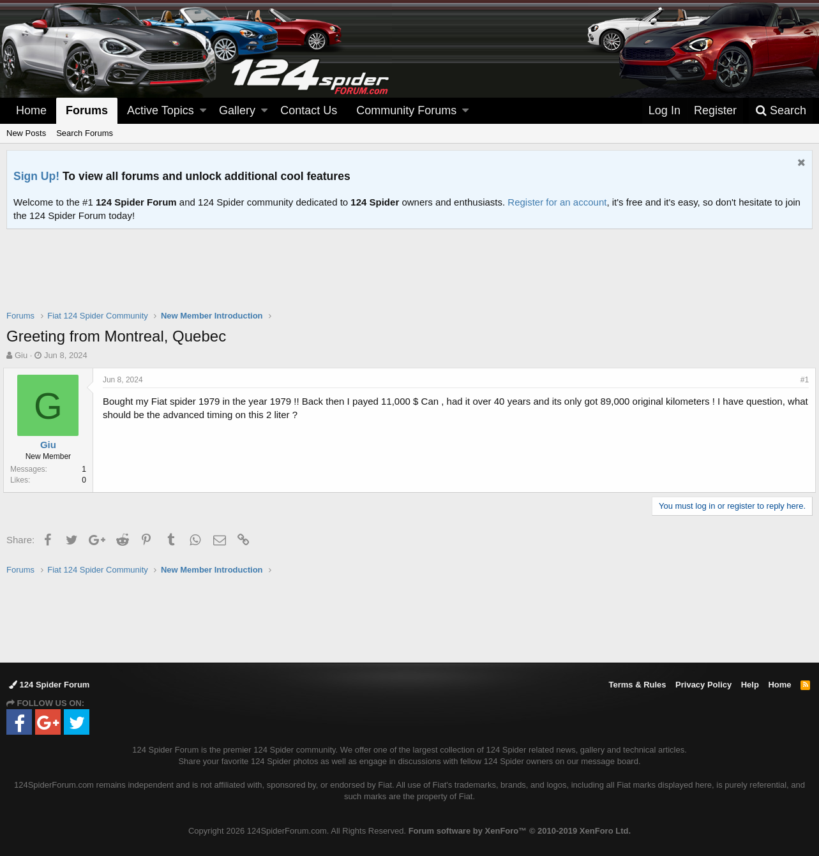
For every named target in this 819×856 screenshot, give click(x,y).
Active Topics (160, 110)
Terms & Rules (637, 684)
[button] (203, 111)
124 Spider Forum (49, 684)
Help (750, 684)
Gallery (237, 110)
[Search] (781, 111)
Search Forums (84, 133)
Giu (21, 355)
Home (31, 110)
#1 (801, 379)
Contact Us (308, 110)
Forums (87, 110)
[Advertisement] (409, 277)
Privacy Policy (703, 684)
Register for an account (556, 202)
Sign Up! (36, 176)
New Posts (26, 133)
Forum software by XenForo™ (520, 831)
